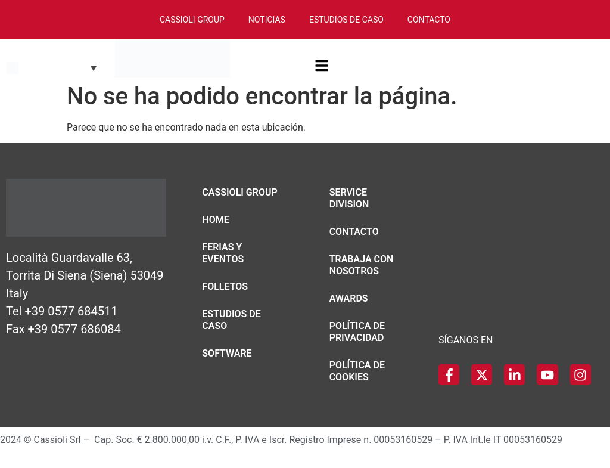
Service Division (349, 198)
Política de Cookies (357, 371)
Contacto (428, 19)
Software (226, 353)
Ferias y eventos (223, 253)
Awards (348, 298)
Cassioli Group (192, 19)
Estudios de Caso (346, 19)
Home (215, 219)
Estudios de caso (231, 319)
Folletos (225, 286)
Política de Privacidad (357, 331)
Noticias (266, 19)
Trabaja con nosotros (361, 265)
